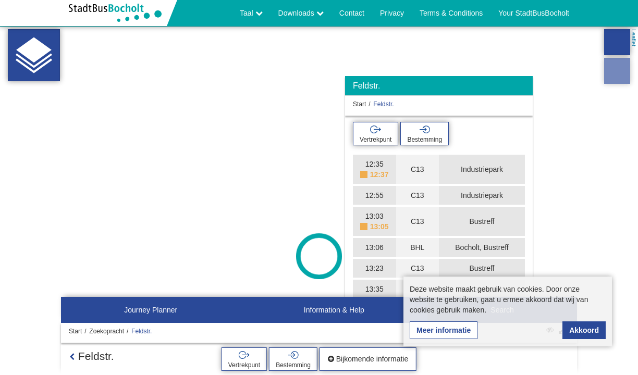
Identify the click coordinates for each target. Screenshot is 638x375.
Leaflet (634, 37)
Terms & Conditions (451, 13)
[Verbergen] (523, 88)
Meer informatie (443, 330)
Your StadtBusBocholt (533, 13)
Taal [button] (251, 13)
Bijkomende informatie (368, 359)
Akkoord (584, 330)
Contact (351, 13)
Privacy (392, 13)
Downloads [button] (301, 13)
